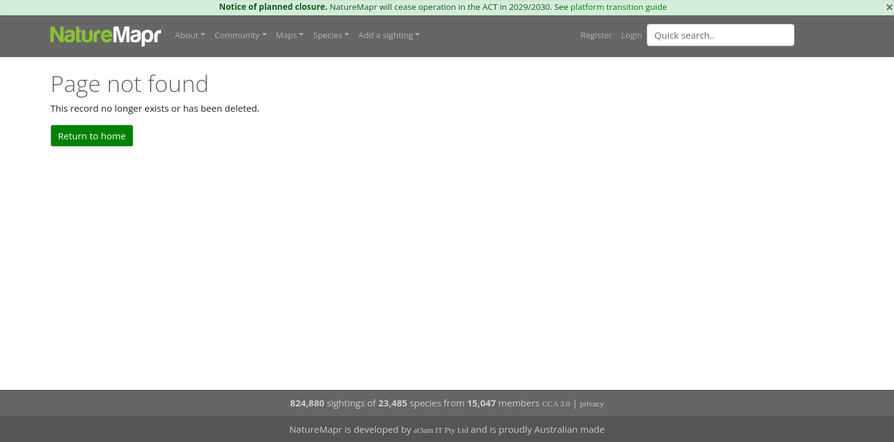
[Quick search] (720, 35)
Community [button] (237, 35)
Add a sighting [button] (385, 35)
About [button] (187, 35)
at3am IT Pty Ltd (441, 430)
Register (596, 35)
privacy (592, 403)
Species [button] (327, 35)
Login (631, 35)
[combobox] (745, 35)
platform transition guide (619, 6)
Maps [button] (286, 35)
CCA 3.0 (556, 403)
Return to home (91, 136)
